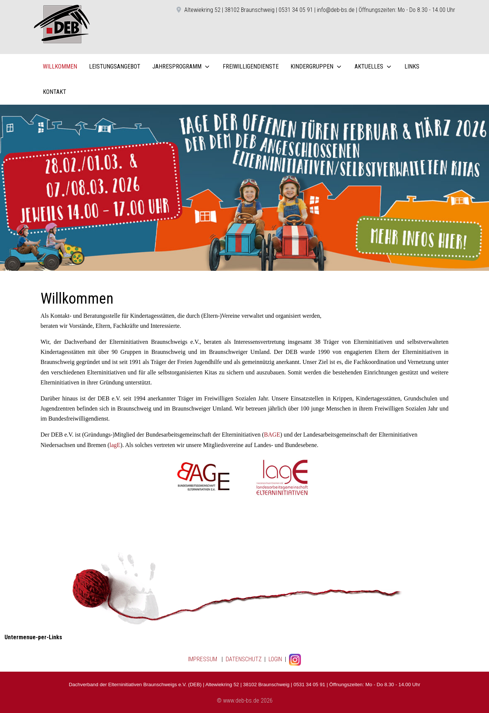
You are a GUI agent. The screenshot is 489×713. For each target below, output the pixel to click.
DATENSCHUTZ (243, 659)
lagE (114, 445)
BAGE (272, 434)
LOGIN (274, 659)
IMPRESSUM (202, 659)
